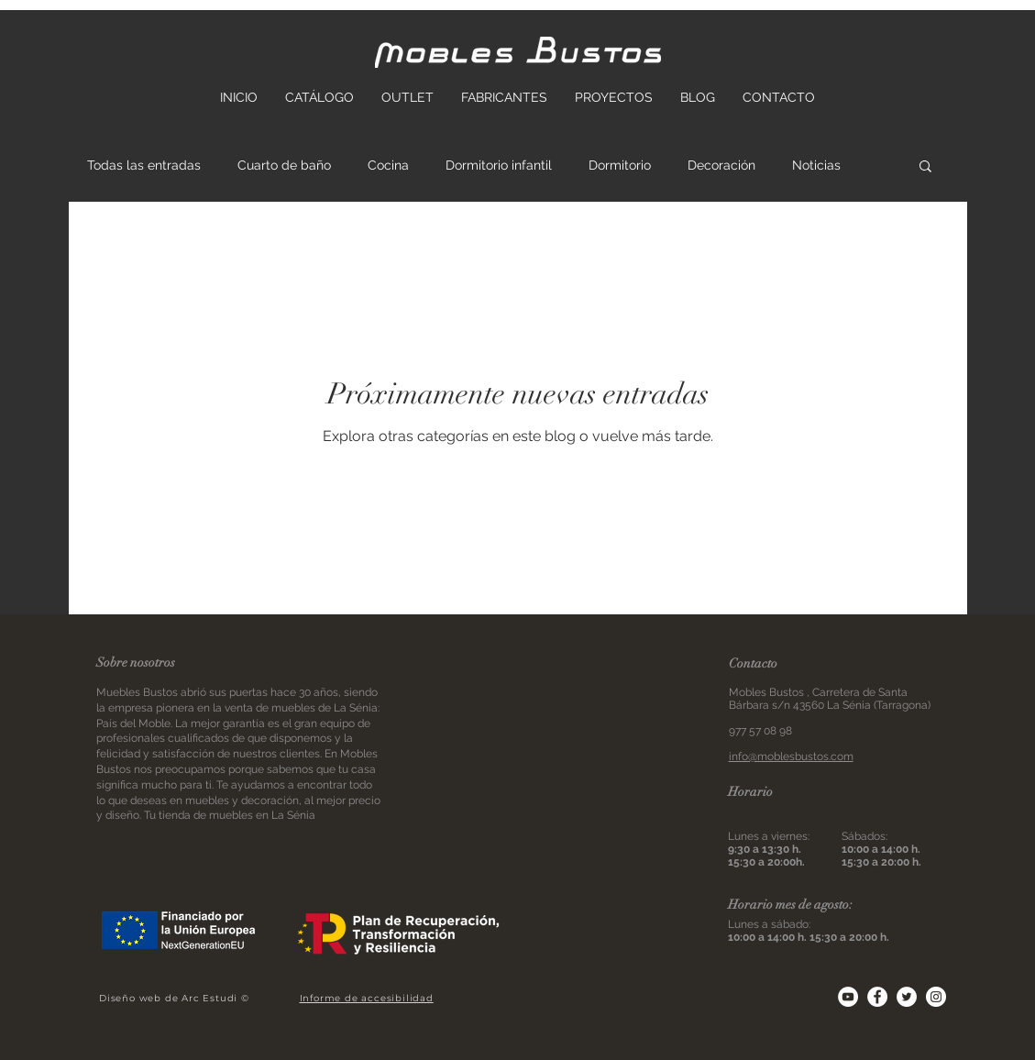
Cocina (388, 165)
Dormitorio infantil (499, 165)
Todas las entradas (144, 165)
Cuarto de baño (284, 165)
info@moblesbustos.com (791, 756)
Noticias (816, 165)
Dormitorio (620, 165)
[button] (925, 167)
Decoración (721, 165)
